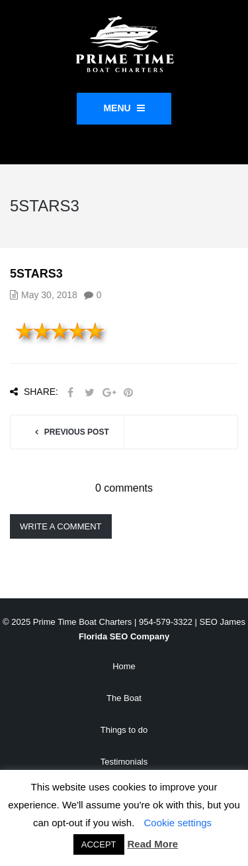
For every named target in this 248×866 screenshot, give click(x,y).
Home (124, 666)
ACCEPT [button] (98, 844)
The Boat (124, 698)
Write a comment (61, 526)
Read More (153, 843)
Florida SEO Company (124, 636)
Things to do (124, 730)
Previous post (76, 432)
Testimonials (124, 762)
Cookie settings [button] (178, 822)
